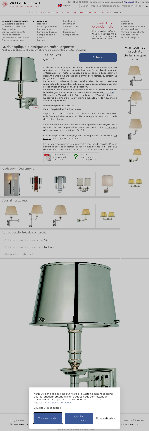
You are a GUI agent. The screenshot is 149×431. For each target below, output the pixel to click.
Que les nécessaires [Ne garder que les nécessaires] (79, 418)
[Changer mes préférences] (104, 418)
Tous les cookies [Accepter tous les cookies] (48, 418)
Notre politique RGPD (58, 402)
